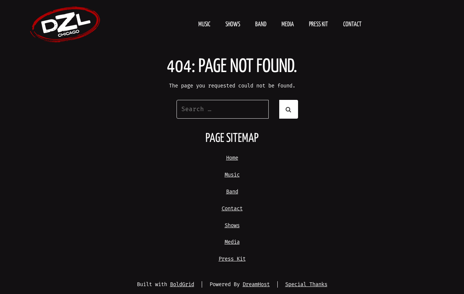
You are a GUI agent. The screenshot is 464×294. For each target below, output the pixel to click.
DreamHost (256, 284)
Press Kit (318, 24)
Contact (352, 24)
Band (260, 24)
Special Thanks (306, 284)
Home (232, 158)
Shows (232, 24)
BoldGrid (182, 284)
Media (287, 24)
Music (204, 24)
